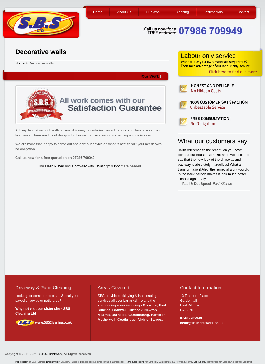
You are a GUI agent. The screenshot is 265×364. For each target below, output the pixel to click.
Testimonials (213, 12)
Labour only (199, 362)
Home (97, 12)
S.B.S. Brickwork (50, 354)
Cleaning (182, 12)
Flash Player (54, 166)
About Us (124, 12)
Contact (243, 12)
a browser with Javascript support (97, 166)
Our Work (153, 12)
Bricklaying (52, 362)
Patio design (22, 362)
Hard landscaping (135, 362)
